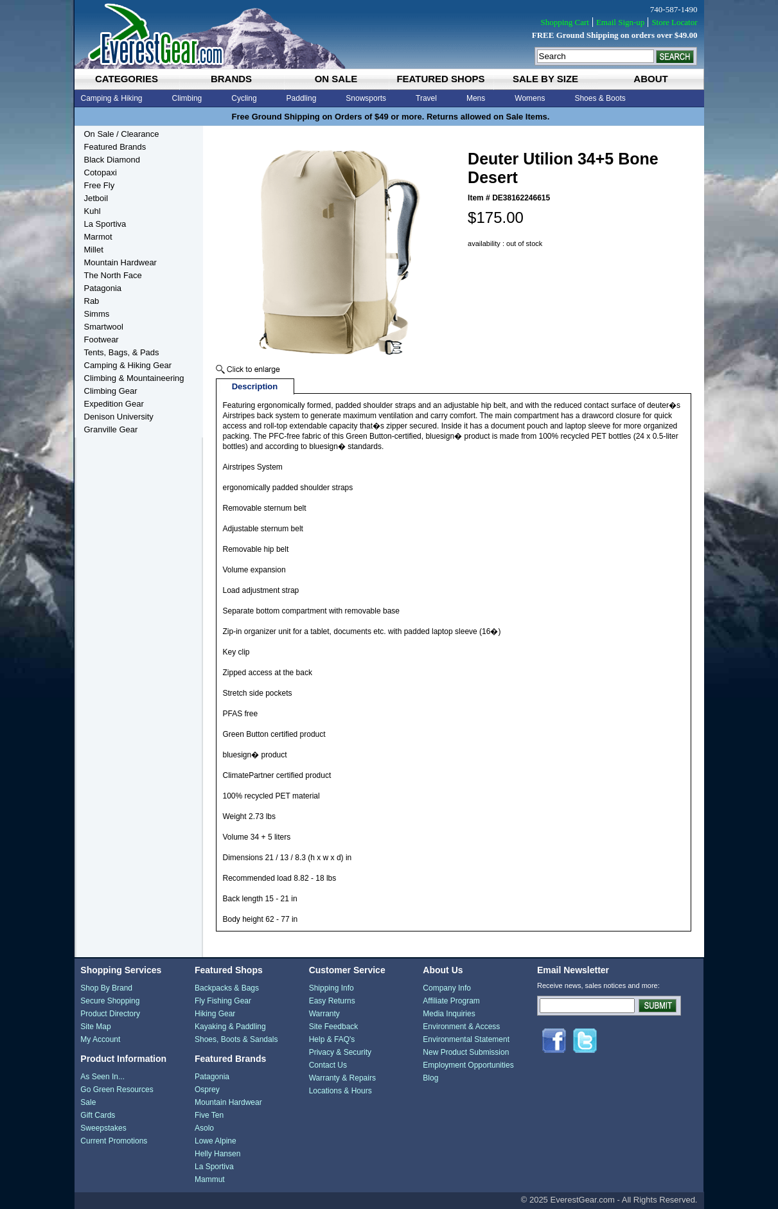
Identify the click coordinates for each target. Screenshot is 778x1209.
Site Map (95, 1026)
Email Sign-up (620, 22)
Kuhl (92, 211)
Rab (92, 301)
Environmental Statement (466, 1039)
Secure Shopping (109, 1000)
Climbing (187, 98)
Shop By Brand (106, 988)
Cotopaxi (100, 172)
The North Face (113, 275)
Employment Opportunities (468, 1065)
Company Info (447, 988)
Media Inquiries (449, 1013)
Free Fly (99, 185)
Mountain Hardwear (120, 262)
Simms (97, 314)
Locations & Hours (340, 1090)
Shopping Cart (564, 22)
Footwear (101, 339)
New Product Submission (466, 1052)
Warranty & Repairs (342, 1077)
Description (255, 386)
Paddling (302, 98)
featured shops (440, 78)
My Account (100, 1039)
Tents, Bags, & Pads (121, 352)
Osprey (207, 1089)
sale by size (545, 78)
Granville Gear (111, 429)
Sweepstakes (103, 1128)
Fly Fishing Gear (223, 1000)
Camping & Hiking (112, 98)
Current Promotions (113, 1140)
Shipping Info (331, 988)
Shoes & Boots (599, 98)
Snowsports (366, 98)
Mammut (210, 1179)
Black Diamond (112, 159)
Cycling (243, 98)
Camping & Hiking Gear (128, 365)
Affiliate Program (451, 1000)
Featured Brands (115, 147)
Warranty (324, 1013)
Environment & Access (461, 1026)
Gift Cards (97, 1115)
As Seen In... (102, 1076)
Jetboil (96, 198)
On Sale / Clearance (121, 134)
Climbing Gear (110, 391)
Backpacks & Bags (227, 988)
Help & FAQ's (332, 1039)
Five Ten (209, 1115)
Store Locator (674, 22)
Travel (426, 98)
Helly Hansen (217, 1153)
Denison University (119, 416)
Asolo (204, 1128)
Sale (88, 1102)
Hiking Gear (215, 1013)
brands (231, 78)
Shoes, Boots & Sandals (236, 1039)
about (650, 78)
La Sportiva (105, 224)
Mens (475, 98)
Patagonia (103, 288)
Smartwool (103, 326)
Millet (93, 249)
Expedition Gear (114, 404)
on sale (336, 78)
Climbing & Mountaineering (134, 378)
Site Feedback (333, 1026)
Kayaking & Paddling (230, 1026)
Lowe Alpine (215, 1140)
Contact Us (328, 1065)
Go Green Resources (116, 1089)
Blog (430, 1077)
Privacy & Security (340, 1052)
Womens (530, 98)
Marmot (98, 237)
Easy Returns (332, 1000)
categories (126, 78)
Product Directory (110, 1013)
